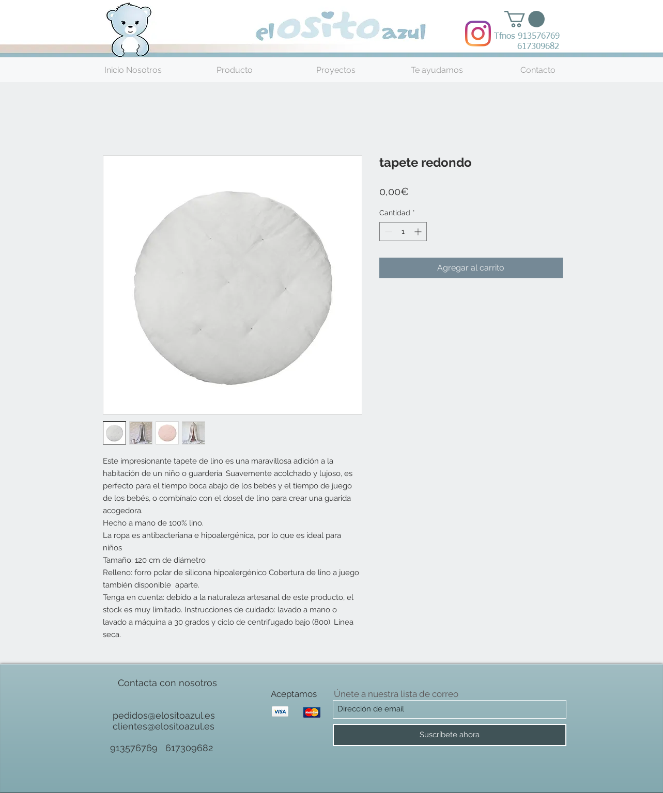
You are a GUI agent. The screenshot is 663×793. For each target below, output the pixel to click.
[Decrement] (387, 232)
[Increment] (418, 232)
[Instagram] (478, 33)
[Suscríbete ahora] (449, 735)
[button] (524, 19)
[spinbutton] (403, 232)
